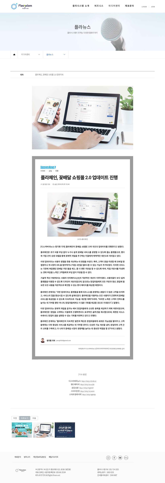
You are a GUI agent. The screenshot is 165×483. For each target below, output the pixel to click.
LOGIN (144, 6)
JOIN (153, 6)
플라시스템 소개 (81, 5)
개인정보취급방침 (39, 457)
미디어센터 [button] (25, 54)
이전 (15, 418)
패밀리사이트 (53, 457)
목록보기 (24, 418)
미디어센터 (114, 5)
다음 (34, 418)
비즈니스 (99, 5)
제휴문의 (129, 5)
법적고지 (27, 457)
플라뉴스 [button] (49, 54)
